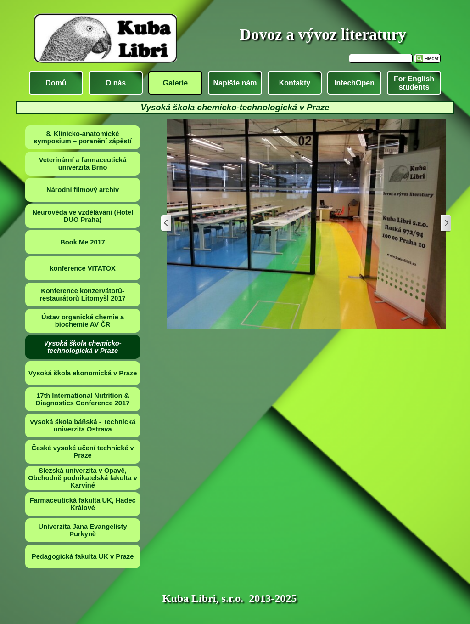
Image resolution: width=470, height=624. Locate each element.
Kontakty (294, 83)
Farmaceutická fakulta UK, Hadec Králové (82, 504)
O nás (116, 83)
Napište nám (235, 83)
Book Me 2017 (82, 242)
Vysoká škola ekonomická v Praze (82, 373)
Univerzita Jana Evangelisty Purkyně (83, 530)
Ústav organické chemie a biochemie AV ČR (82, 320)
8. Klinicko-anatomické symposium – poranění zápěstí (82, 137)
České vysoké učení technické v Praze (82, 451)
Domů (55, 83)
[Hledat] (381, 58)
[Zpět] (166, 223)
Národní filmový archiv (82, 189)
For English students (414, 83)
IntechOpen (354, 83)
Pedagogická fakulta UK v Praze (83, 556)
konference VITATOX (82, 268)
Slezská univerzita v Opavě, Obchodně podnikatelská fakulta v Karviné (82, 478)
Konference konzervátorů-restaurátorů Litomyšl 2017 (82, 294)
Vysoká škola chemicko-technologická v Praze (83, 347)
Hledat (432, 58)
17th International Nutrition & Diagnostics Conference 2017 (82, 399)
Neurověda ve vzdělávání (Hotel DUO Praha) (82, 216)
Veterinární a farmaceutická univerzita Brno (83, 163)
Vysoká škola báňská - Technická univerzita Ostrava (83, 425)
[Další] (445, 223)
